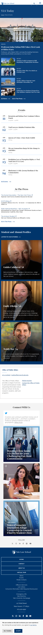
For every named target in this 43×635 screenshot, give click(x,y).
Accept (18, 631)
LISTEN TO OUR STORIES (9, 237)
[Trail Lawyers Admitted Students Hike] (21, 129)
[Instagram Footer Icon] (16, 616)
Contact (21, 563)
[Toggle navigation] (40, 3)
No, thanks (7, 631)
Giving (21, 559)
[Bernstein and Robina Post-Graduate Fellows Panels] (21, 119)
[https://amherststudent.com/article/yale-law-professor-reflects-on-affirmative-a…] (21, 217)
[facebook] (23, 544)
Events (21, 578)
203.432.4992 (21, 609)
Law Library (21, 587)
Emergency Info (21, 594)
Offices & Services (21, 585)
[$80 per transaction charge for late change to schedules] (21, 151)
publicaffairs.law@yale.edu (19, 375)
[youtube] (30, 544)
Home (2, 15)
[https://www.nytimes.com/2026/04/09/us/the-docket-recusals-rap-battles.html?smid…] (21, 196)
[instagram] (16, 544)
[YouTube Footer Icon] (30, 616)
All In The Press (17, 98)
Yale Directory (21, 596)
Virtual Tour (21, 572)
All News (4, 98)
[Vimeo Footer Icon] (27, 616)
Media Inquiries (27, 380)
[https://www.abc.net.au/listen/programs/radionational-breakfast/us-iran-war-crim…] (21, 210)
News (21, 576)
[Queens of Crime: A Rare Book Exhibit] (21, 140)
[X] (12, 544)
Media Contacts (22, 580)
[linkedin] (20, 544)
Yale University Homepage (21, 598)
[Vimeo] (26, 544)
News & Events (9, 15)
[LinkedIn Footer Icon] (20, 616)
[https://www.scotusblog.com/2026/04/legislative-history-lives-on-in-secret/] (21, 203)
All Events (4, 181)
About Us (21, 568)
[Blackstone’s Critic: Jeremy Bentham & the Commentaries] (21, 173)
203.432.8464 (6, 375)
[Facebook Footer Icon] (23, 616)
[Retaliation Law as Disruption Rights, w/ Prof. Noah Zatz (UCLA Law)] (21, 162)
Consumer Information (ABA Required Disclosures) (21, 589)
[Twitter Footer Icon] (13, 616)
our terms (33, 625)
